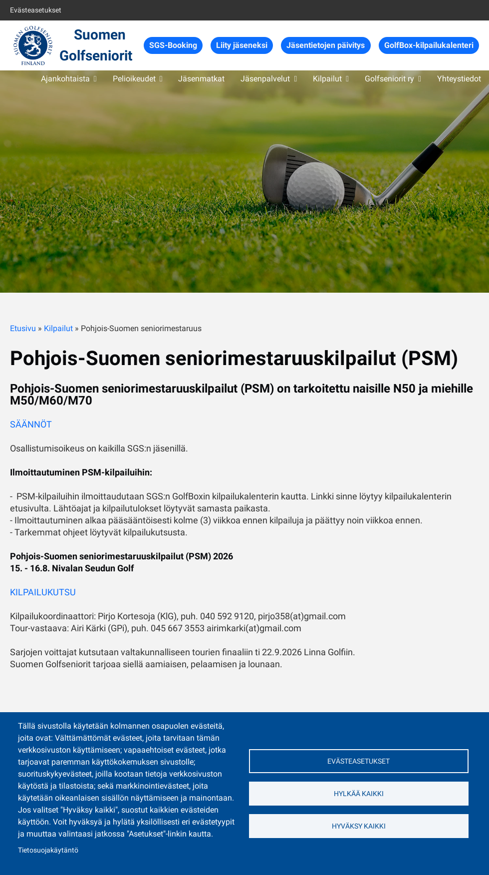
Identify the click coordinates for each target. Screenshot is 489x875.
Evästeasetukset (35, 10)
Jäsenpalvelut (265, 78)
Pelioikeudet (134, 78)
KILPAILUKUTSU (43, 592)
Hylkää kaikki (359, 794)
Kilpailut (327, 78)
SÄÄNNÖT (31, 424)
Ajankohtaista (65, 78)
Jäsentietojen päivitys (325, 45)
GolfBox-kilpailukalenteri (429, 45)
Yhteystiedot (459, 78)
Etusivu (23, 328)
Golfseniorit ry (389, 78)
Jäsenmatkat (201, 78)
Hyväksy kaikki (359, 826)
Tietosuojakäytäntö (48, 850)
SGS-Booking (173, 45)
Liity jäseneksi (241, 45)
